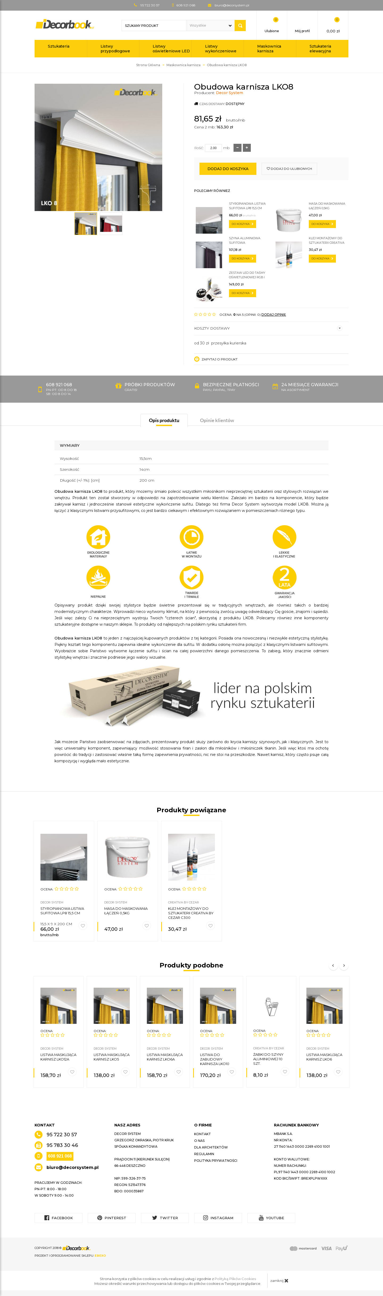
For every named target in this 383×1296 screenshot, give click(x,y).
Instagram (218, 1218)
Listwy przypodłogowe (115, 48)
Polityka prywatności (215, 1161)
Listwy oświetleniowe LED (171, 48)
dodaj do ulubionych (289, 169)
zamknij (279, 1280)
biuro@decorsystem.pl (232, 5)
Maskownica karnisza (269, 48)
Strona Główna (148, 65)
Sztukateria (58, 46)
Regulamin (204, 1154)
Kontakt (202, 1134)
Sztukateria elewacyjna (320, 48)
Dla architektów (211, 1147)
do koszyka (242, 224)
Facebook (58, 1218)
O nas (199, 1141)
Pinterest (111, 1218)
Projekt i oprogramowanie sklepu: (70, 1255)
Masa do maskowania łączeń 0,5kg (327, 206)
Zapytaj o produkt (216, 359)
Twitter (165, 1218)
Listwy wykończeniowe (220, 48)
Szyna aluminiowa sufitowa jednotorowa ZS (244, 240)
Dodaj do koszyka (227, 168)
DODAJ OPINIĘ (273, 315)
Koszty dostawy (268, 328)
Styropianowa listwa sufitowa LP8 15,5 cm (247, 206)
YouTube (271, 1218)
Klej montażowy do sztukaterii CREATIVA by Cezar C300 (326, 240)
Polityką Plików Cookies (235, 1279)
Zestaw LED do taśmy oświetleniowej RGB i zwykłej (247, 275)
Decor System (229, 92)
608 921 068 (60, 1156)
